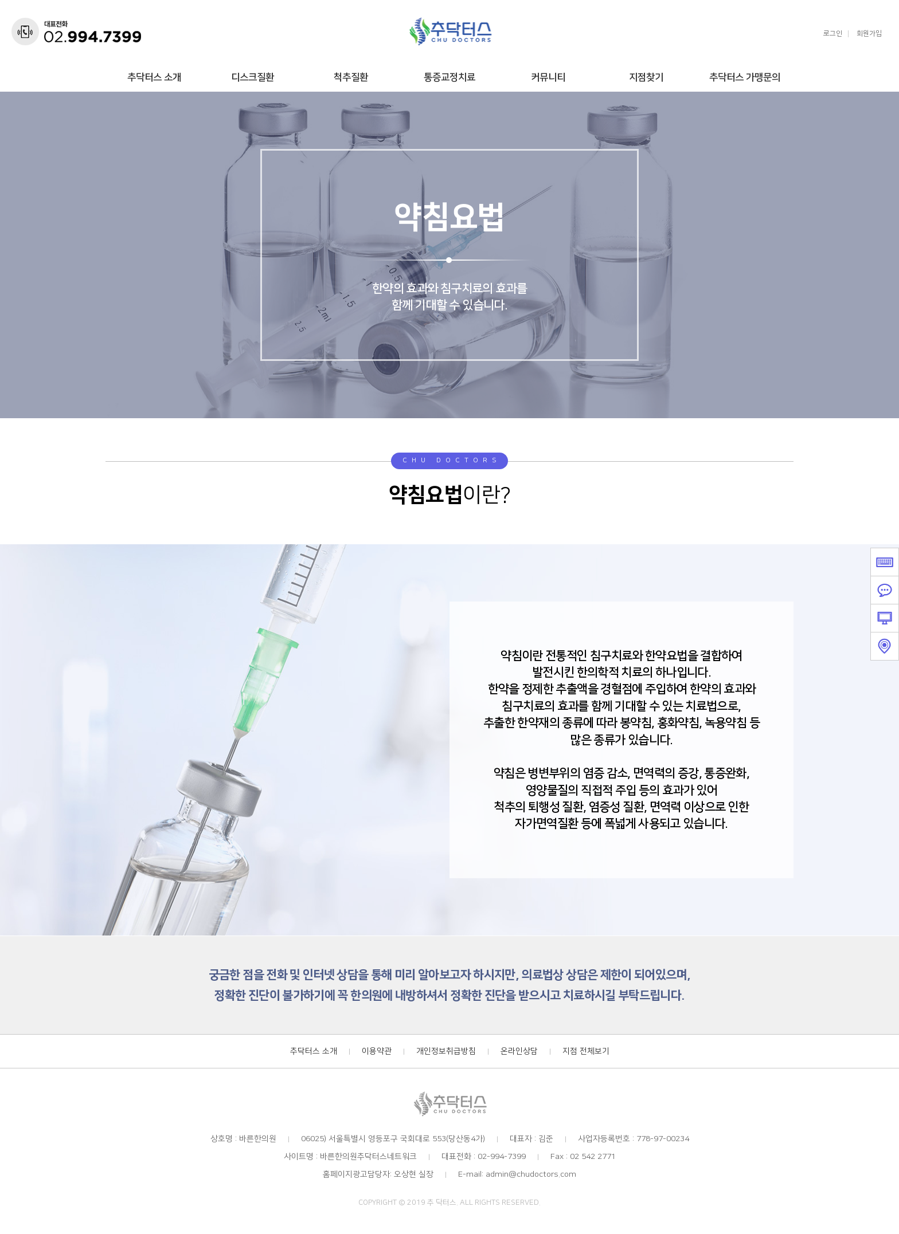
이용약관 (377, 1051)
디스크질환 (252, 77)
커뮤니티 (548, 77)
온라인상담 (519, 1051)
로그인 (832, 33)
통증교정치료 (449, 77)
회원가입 (869, 33)
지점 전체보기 (585, 1051)
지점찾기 (646, 77)
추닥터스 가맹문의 (744, 77)
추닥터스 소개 (154, 77)
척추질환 (351, 77)
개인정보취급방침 (446, 1051)
